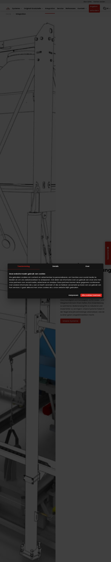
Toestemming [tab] (23, 266)
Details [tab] (56, 266)
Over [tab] (87, 266)
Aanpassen (73, 295)
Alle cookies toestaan (91, 295)
